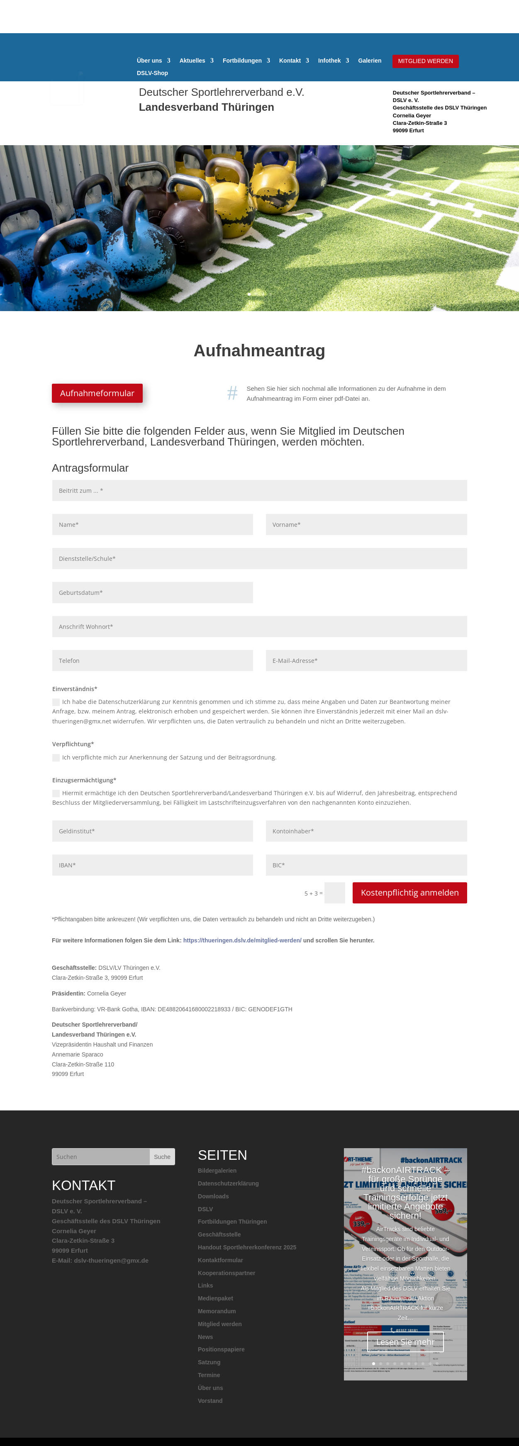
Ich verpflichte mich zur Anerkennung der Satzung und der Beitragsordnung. (164, 757)
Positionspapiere (221, 1349)
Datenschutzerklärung (228, 1183)
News (205, 1337)
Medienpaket (215, 1298)
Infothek (329, 61)
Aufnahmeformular (97, 393)
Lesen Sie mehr (405, 1351)
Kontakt (290, 61)
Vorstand (210, 1400)
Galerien (370, 61)
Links (205, 1285)
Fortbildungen (242, 61)
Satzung (209, 1362)
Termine (209, 1375)
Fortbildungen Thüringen (232, 1221)
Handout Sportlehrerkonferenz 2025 (247, 1247)
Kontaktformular (220, 1260)
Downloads (213, 1196)
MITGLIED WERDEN (425, 61)
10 (437, 1363)
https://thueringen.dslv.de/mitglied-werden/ (242, 940)
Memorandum (217, 1311)
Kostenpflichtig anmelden (410, 892)
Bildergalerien (217, 1170)
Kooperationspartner (226, 1273)
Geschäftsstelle (219, 1234)
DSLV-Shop (152, 73)
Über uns (149, 61)
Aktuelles (192, 61)
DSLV (205, 1209)
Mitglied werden (220, 1324)
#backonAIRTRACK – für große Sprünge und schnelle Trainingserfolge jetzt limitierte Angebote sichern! (405, 1202)
